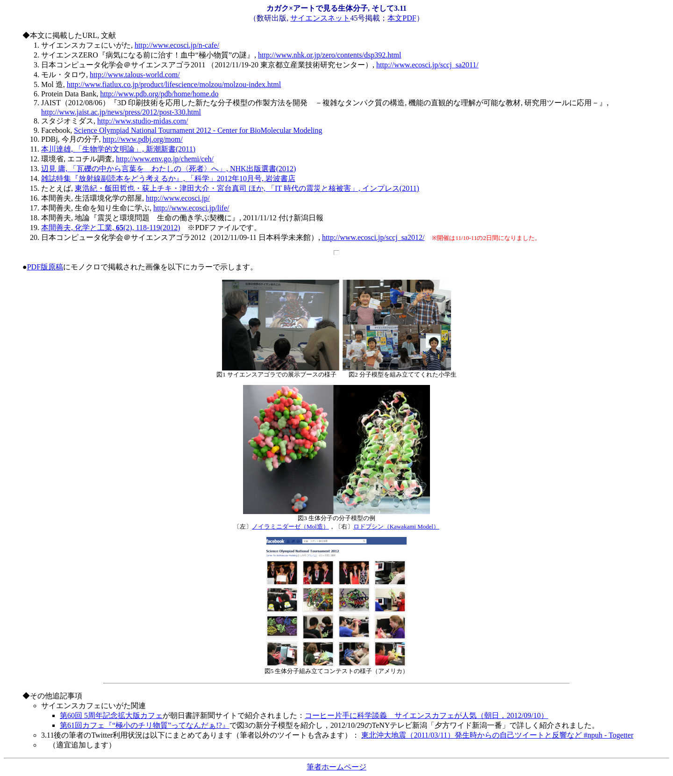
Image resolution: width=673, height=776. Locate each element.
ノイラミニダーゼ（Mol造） (290, 526)
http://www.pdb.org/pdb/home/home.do (159, 94)
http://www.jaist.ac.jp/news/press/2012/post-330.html (121, 112)
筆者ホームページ (336, 767)
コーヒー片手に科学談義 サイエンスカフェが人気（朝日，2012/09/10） (426, 715)
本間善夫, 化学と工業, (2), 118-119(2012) (110, 228)
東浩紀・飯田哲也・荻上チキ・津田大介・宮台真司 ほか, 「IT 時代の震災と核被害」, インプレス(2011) (247, 188)
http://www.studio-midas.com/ (142, 121)
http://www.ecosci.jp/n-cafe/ (177, 45)
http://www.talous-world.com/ (135, 75)
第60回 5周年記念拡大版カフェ (111, 715)
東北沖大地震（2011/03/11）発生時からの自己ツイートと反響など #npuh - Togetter (497, 735)
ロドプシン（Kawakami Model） (396, 526)
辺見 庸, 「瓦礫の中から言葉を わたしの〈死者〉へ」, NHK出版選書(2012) (168, 169)
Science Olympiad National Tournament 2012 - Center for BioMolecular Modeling (198, 130)
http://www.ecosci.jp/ (178, 198)
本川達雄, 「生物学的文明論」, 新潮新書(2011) (118, 149)
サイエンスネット (320, 18)
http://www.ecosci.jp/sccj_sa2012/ (373, 237)
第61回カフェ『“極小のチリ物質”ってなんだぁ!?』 (144, 725)
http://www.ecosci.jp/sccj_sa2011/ (427, 65)
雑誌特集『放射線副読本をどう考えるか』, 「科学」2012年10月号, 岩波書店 (168, 178)
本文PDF (401, 18)
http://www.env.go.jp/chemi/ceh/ (165, 159)
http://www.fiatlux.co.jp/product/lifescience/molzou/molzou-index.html (174, 84)
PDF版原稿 (45, 267)
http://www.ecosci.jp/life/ (191, 208)
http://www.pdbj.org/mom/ (143, 139)
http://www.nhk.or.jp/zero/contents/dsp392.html (329, 55)
